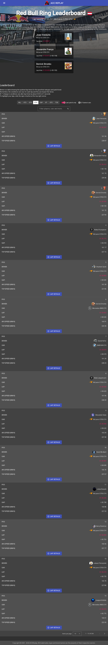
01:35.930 (103, 424)
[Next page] (104, 633)
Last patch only (71, 102)
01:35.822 (103, 313)
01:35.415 (46, 56)
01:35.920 (103, 387)
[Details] (54, 146)
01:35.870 (103, 350)
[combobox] (77, 633)
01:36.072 (103, 572)
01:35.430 (46, 70)
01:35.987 (103, 461)
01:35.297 (46, 41)
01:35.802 (103, 275)
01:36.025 (103, 498)
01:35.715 (103, 238)
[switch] (63, 102)
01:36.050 (103, 535)
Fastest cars (86, 102)
